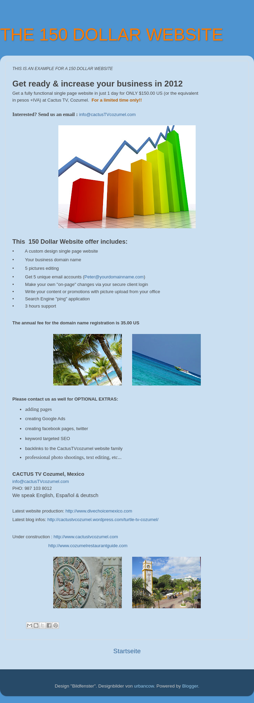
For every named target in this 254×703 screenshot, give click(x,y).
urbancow (144, 686)
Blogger (190, 686)
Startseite (127, 651)
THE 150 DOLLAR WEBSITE (111, 34)
